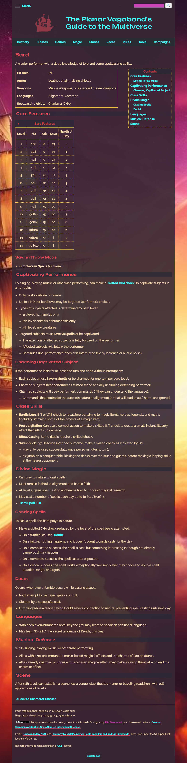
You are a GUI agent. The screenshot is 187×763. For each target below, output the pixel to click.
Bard (22, 55)
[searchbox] (149, 5)
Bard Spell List (30, 503)
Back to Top (93, 756)
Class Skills (138, 95)
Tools (142, 42)
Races (110, 42)
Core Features (140, 76)
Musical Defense (142, 119)
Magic (77, 42)
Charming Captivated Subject (151, 90)
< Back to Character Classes (36, 699)
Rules (127, 42)
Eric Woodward (113, 722)
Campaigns (162, 42)
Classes (42, 42)
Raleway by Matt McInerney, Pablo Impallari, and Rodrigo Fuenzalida (91, 734)
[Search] (168, 5)
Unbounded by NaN (34, 734)
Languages (138, 114)
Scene (134, 124)
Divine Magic (139, 100)
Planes (94, 42)
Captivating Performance (148, 86)
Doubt (137, 109)
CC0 (59, 745)
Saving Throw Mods (145, 80)
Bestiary (23, 42)
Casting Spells (142, 104)
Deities (60, 42)
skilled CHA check (121, 283)
